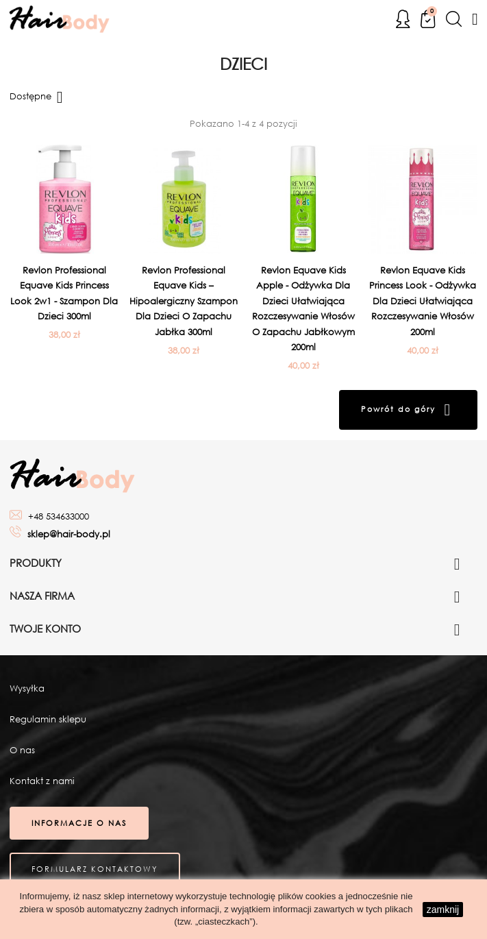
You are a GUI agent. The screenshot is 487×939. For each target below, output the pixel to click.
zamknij (443, 909)
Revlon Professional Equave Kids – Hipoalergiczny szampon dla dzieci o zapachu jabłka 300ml (183, 301)
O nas (22, 750)
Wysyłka (27, 688)
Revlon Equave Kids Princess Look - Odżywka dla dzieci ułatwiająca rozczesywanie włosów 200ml (422, 301)
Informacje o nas (79, 823)
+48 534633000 (58, 516)
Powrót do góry (408, 410)
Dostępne (39, 97)
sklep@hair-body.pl (68, 534)
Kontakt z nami (42, 781)
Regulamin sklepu (48, 719)
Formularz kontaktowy (95, 869)
